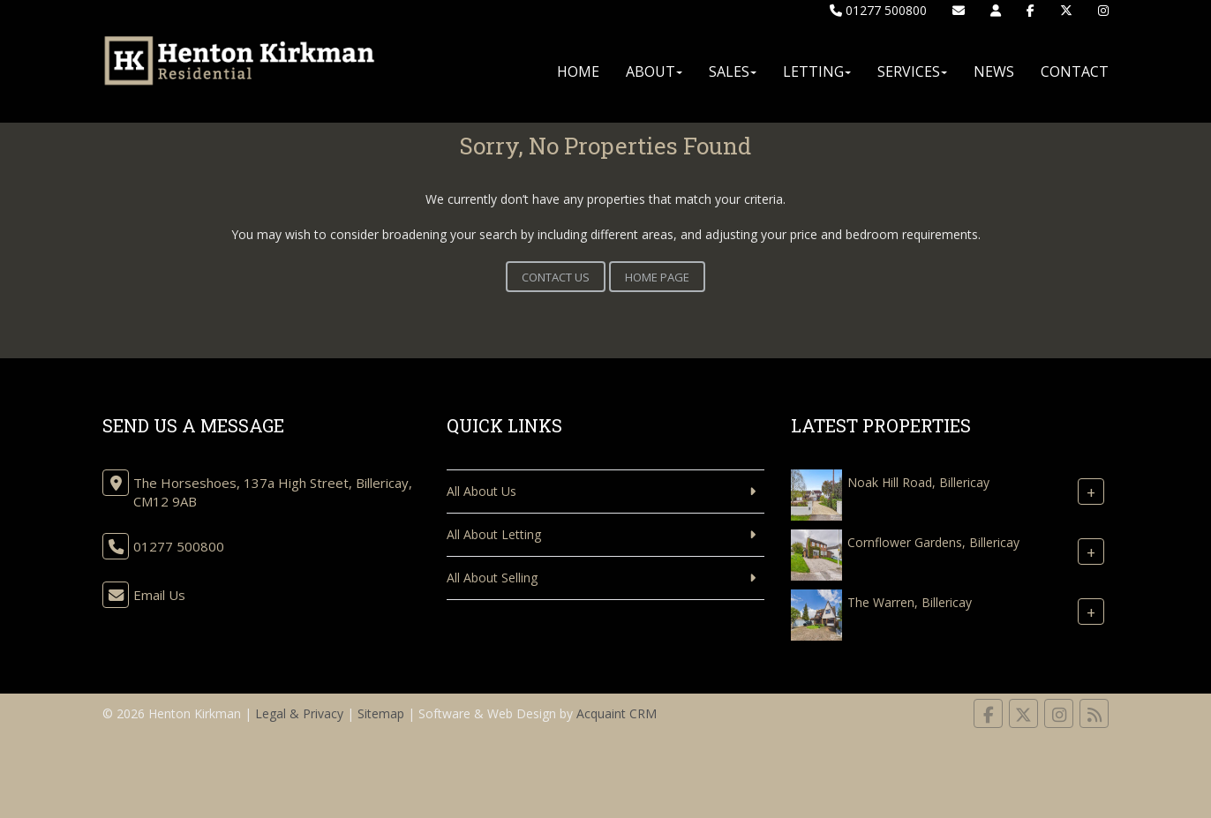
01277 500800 (878, 10)
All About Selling (492, 577)
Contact (1075, 71)
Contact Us (556, 277)
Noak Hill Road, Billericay (918, 482)
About (654, 71)
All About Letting (494, 534)
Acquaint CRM (616, 713)
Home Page (657, 277)
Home (578, 71)
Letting (817, 71)
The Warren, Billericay (909, 602)
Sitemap (380, 713)
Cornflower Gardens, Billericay (933, 542)
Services (912, 71)
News (994, 71)
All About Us (481, 491)
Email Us (159, 595)
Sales (732, 71)
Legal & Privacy (299, 713)
